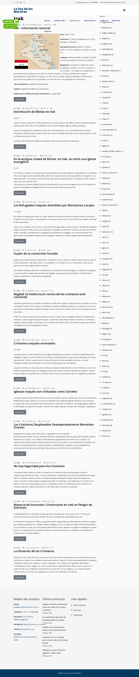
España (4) (105, 167)
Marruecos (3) (107, 307)
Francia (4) (105, 189)
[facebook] (14, 2)
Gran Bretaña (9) (108, 194)
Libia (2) (104, 291)
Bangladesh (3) (107, 54)
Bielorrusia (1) (107, 65)
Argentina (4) (106, 44)
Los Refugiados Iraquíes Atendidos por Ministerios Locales (54, 205)
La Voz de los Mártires (23, 10)
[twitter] (17, 2)
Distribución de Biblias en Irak (34, 112)
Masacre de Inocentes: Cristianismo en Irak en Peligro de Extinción (53, 506)
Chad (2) (104, 103)
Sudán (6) (105, 387)
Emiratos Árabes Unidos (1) (112, 151)
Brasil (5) (105, 76)
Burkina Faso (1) (108, 81)
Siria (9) (104, 371)
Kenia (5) (105, 264)
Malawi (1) (105, 302)
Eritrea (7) (105, 162)
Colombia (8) (106, 124)
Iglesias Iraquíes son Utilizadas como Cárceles (45, 391)
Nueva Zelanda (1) (108, 345)
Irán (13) (104, 242)
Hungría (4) (105, 221)
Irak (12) (104, 237)
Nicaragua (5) (106, 328)
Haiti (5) (104, 210)
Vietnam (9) (106, 430)
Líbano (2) (105, 280)
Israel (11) (105, 253)
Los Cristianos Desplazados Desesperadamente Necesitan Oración (54, 425)
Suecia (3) (105, 393)
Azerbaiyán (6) (107, 49)
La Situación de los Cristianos (34, 551)
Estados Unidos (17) (109, 173)
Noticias (74, 21)
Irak (18, 108)
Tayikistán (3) (106, 398)
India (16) (105, 226)
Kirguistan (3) (106, 269)
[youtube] (21, 2)
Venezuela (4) (106, 425)
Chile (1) (104, 108)
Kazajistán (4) (106, 259)
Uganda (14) (106, 414)
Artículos (89, 21)
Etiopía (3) (105, 178)
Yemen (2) (105, 436)
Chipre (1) (105, 119)
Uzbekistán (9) (107, 420)
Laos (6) (104, 275)
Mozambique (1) (108, 318)
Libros (103, 21)
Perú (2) (104, 355)
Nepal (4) (105, 323)
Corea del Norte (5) (109, 130)
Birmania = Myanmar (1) (111, 70)
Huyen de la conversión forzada (36, 253)
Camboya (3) (106, 92)
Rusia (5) (105, 361)
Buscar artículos (79, 605)
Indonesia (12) (107, 232)
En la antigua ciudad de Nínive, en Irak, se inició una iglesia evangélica (55, 160)
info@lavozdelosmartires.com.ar (113, 2)
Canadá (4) (105, 97)
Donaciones (78, 615)
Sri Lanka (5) (106, 382)
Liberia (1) (105, 285)
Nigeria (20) (106, 334)
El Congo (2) (106, 156)
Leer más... (20, 99)
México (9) (105, 312)
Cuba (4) (104, 140)
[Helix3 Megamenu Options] (124, 10)
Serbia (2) (105, 366)
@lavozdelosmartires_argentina (35, 624)
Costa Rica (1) (107, 135)
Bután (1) (105, 87)
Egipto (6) (105, 146)
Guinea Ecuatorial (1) (109, 205)
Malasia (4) (105, 296)
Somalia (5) (106, 377)
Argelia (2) (105, 38)
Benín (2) (105, 60)
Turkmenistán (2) (108, 404)
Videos (47, 31)
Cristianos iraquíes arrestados (34, 343)
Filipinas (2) (105, 183)
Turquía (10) (106, 409)
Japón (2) (105, 248)
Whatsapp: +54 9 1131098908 (87, 2)
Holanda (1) (106, 216)
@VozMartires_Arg (27, 629)
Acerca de (59, 21)
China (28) (105, 113)
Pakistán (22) (106, 350)
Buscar (116, 21)
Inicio (47, 21)
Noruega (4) (106, 339)
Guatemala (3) (107, 199)
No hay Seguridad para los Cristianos (39, 466)
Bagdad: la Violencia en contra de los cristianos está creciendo (49, 295)
